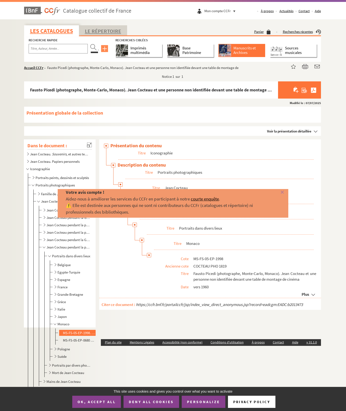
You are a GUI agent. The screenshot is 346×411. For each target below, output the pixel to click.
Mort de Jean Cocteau (68, 372)
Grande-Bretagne (70, 294)
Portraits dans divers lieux (71, 256)
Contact (304, 11)
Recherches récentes (302, 31)
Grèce (61, 302)
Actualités (286, 11)
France (62, 287)
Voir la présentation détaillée (289, 131)
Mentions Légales (142, 342)
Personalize (203, 401)
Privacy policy (251, 402)
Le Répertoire (103, 31)
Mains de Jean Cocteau (63, 381)
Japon (62, 316)
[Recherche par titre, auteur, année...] (58, 48)
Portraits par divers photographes (71, 365)
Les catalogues (51, 31)
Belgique (64, 265)
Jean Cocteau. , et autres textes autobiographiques (59, 154)
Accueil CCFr (33, 67)
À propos (267, 11)
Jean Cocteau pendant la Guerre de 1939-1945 (68, 239)
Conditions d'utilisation (227, 342)
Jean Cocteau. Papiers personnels (55, 161)
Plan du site (113, 342)
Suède (62, 356)
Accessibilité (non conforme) (182, 342)
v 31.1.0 (311, 342)
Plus (305, 294)
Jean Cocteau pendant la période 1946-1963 (68, 247)
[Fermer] (274, 192)
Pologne (63, 349)
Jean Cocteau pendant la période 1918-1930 (68, 225)
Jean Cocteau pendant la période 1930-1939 (68, 232)
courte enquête (205, 199)
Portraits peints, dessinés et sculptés (62, 177)
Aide (318, 11)
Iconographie (40, 169)
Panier (262, 31)
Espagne (63, 279)
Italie (61, 309)
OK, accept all (96, 401)
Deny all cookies (151, 401)
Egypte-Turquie (68, 272)
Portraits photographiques (55, 185)
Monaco (63, 324)
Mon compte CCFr (221, 10)
